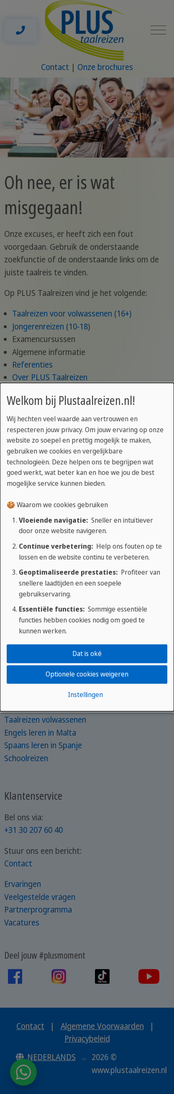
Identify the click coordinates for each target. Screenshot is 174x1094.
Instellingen (85, 695)
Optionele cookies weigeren (87, 674)
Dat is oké (87, 653)
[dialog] (87, 547)
